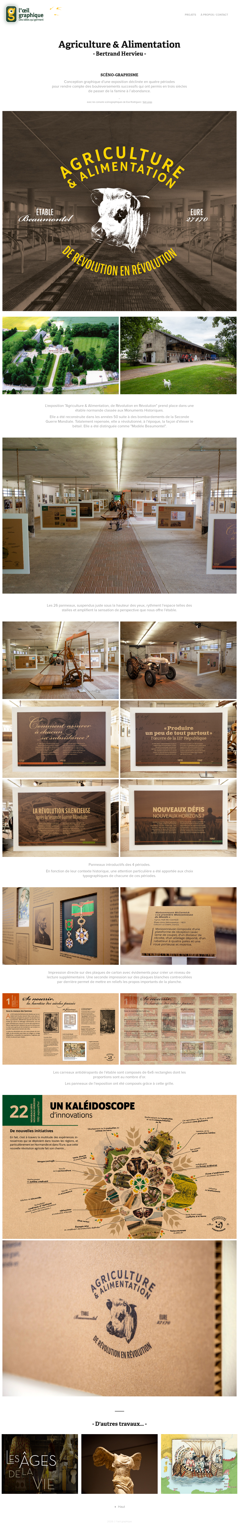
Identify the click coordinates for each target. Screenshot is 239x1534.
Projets (190, 15)
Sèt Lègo (147, 102)
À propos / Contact (214, 15)
